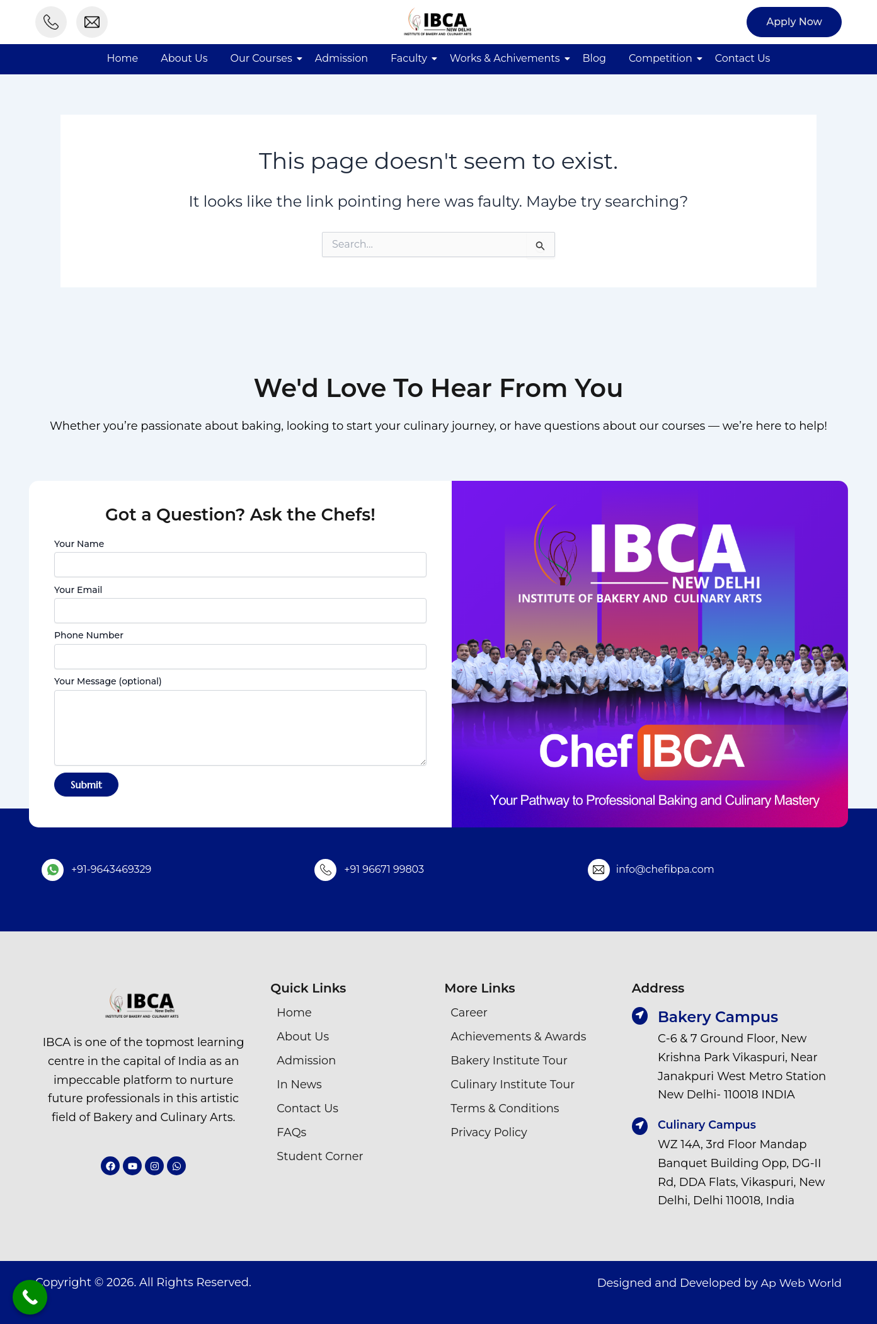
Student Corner (320, 1156)
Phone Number (240, 649)
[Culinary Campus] (640, 1126)
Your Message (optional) (240, 722)
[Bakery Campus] (640, 1016)
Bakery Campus (719, 1017)
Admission (341, 58)
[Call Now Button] (30, 1297)
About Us (184, 58)
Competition (660, 58)
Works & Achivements (505, 58)
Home (123, 58)
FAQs (291, 1132)
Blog (594, 58)
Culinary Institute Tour (513, 1084)
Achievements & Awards (518, 1037)
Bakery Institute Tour (509, 1061)
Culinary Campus (708, 1124)
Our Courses (261, 58)
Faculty (409, 58)
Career (469, 1013)
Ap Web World (800, 1282)
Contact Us (743, 58)
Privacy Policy (488, 1132)
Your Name (240, 557)
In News (299, 1084)
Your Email (240, 603)
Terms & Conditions (505, 1108)
